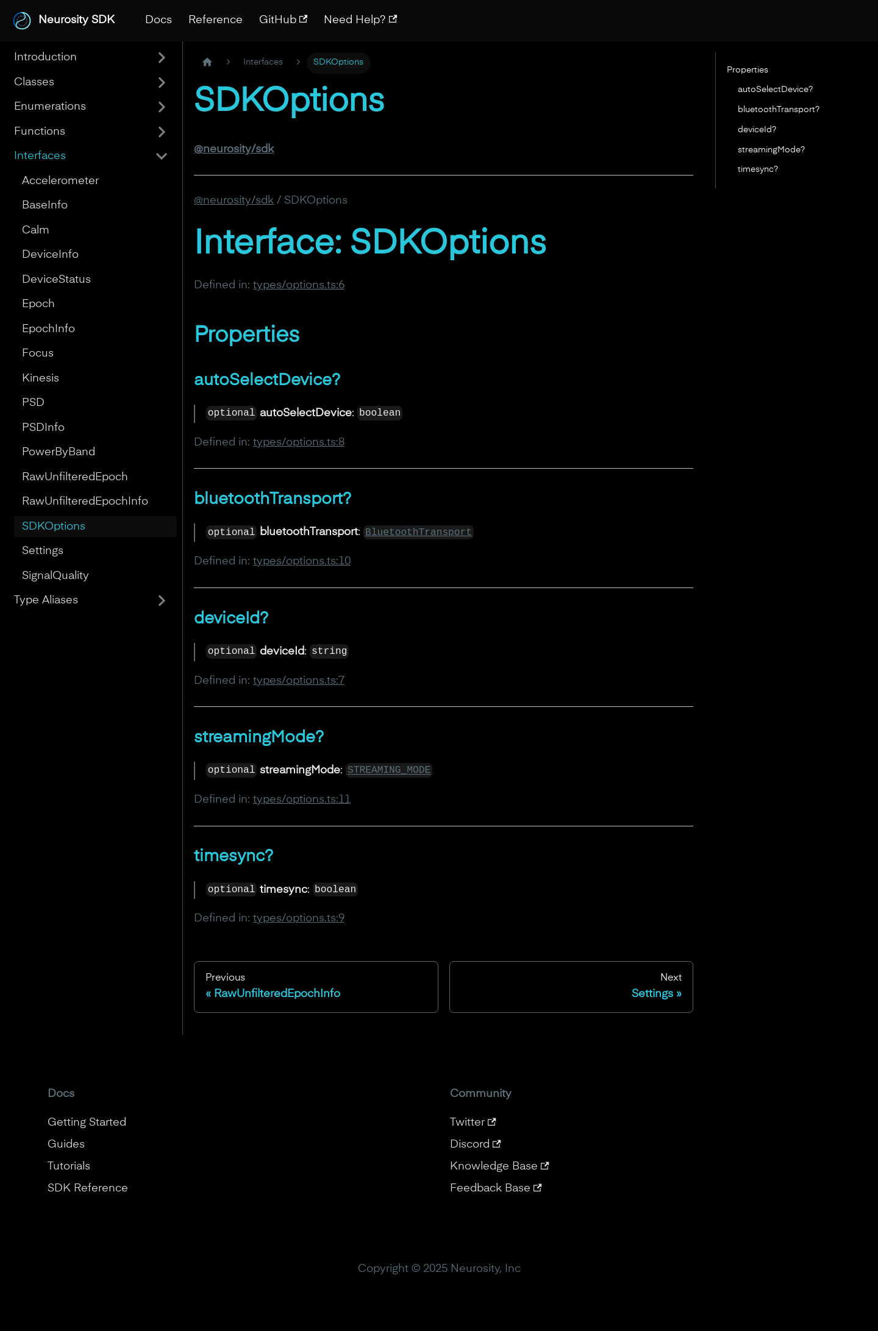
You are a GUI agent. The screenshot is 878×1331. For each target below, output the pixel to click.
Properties (747, 70)
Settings (42, 550)
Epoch (38, 304)
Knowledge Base (499, 1166)
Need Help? (360, 20)
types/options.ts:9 (298, 918)
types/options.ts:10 (302, 561)
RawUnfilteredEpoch (75, 477)
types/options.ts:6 (298, 285)
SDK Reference (88, 1188)
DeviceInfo (50, 254)
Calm (35, 230)
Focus (38, 353)
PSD (33, 402)
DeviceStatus (56, 279)
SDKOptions (53, 526)
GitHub (283, 20)
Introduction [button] (45, 57)
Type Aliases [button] (46, 600)
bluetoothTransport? (778, 109)
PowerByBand (58, 452)
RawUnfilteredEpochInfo (85, 501)
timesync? (758, 169)
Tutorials (69, 1166)
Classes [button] (34, 82)
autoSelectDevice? (775, 89)
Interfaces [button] (40, 156)
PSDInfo (43, 427)
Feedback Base (496, 1188)
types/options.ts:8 (298, 442)
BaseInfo (45, 205)
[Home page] (207, 63)
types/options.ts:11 (302, 799)
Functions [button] (39, 131)
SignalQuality (55, 575)
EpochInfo (48, 329)
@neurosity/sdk (234, 200)
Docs (158, 20)
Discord (475, 1144)
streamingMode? (771, 150)
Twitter (473, 1122)
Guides (66, 1144)
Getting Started (87, 1122)
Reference (215, 20)
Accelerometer (60, 181)
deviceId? (757, 130)
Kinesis (40, 378)
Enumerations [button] (50, 106)
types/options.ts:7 (298, 680)
